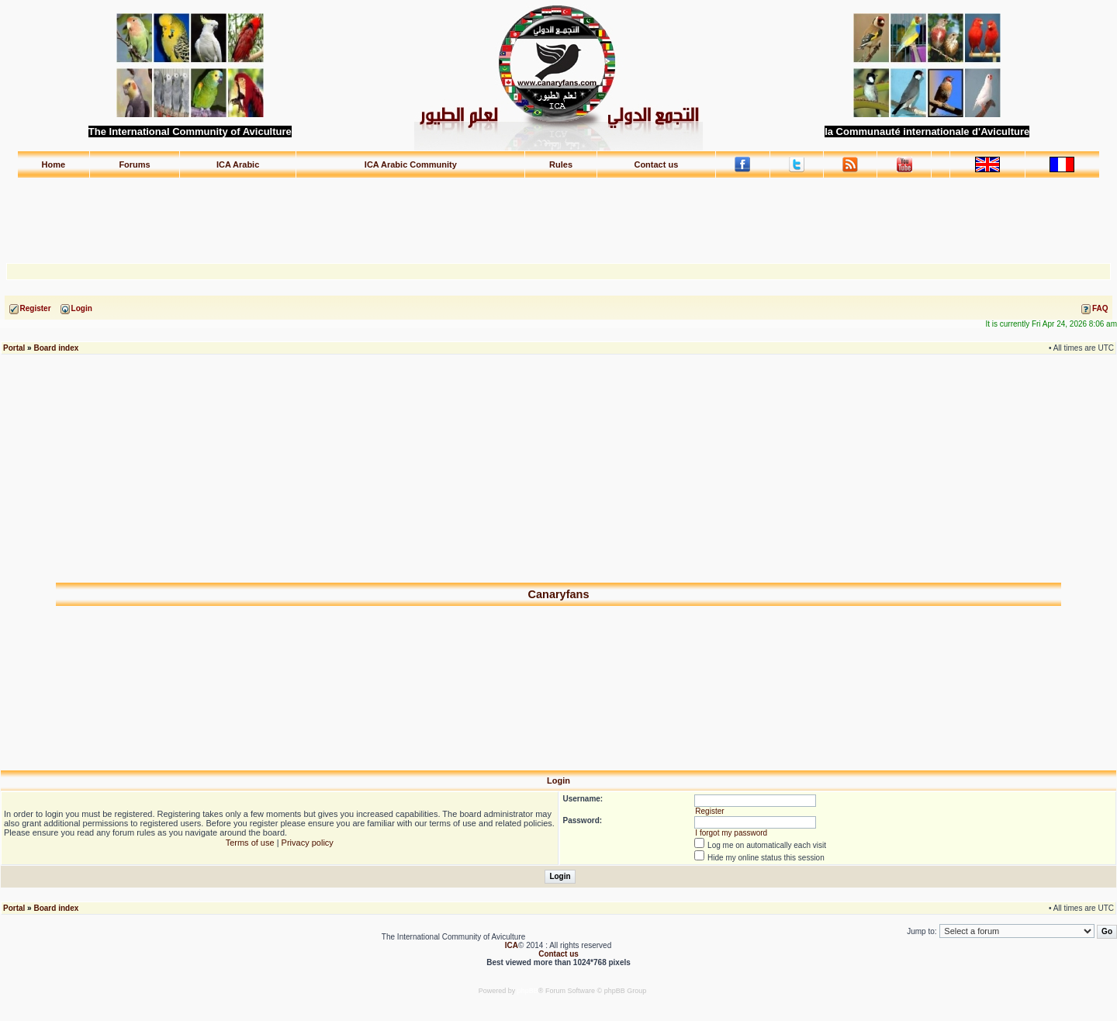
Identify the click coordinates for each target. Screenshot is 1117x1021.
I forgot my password (731, 833)
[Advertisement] (558, 213)
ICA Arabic (237, 164)
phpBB (527, 991)
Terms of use (250, 842)
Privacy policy (308, 842)
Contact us (656, 164)
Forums (134, 164)
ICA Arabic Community (411, 164)
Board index (55, 348)
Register (709, 811)
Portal (14, 348)
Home (54, 164)
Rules (560, 164)
